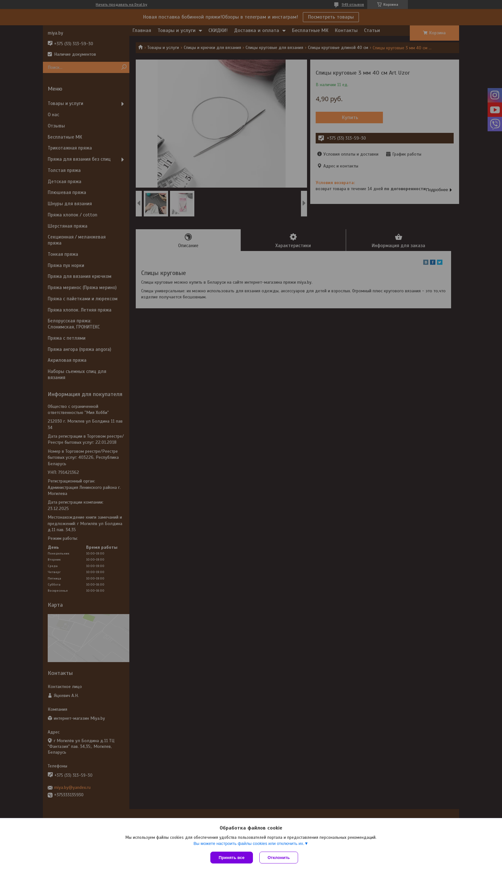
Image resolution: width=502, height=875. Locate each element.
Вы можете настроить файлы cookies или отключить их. (248, 843)
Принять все (232, 857)
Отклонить (279, 857)
